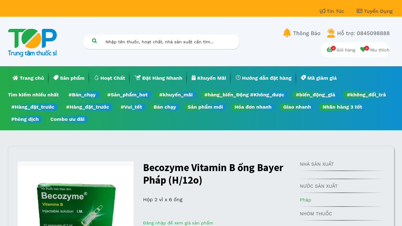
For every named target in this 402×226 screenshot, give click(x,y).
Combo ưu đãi (67, 119)
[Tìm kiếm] (94, 41)
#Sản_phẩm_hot (127, 95)
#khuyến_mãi (176, 95)
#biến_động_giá (315, 95)
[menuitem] (28, 78)
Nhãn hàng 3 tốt (342, 107)
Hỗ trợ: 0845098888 (363, 33)
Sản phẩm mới (205, 107)
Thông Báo (306, 33)
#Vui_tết (131, 107)
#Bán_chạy (82, 95)
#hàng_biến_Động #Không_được (244, 95)
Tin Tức (333, 11)
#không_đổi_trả (366, 95)
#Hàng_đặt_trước (32, 107)
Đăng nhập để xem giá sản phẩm (178, 222)
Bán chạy (165, 107)
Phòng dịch (25, 119)
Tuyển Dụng (375, 11)
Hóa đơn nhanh (253, 107)
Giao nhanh (297, 107)
